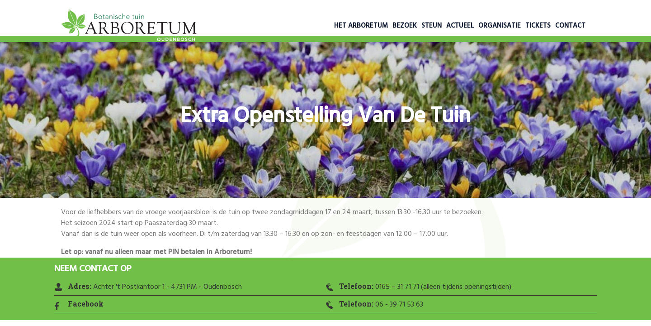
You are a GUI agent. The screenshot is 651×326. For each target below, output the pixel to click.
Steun (431, 25)
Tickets (538, 25)
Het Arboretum (361, 25)
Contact (570, 25)
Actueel (460, 25)
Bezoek (404, 25)
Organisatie (499, 25)
